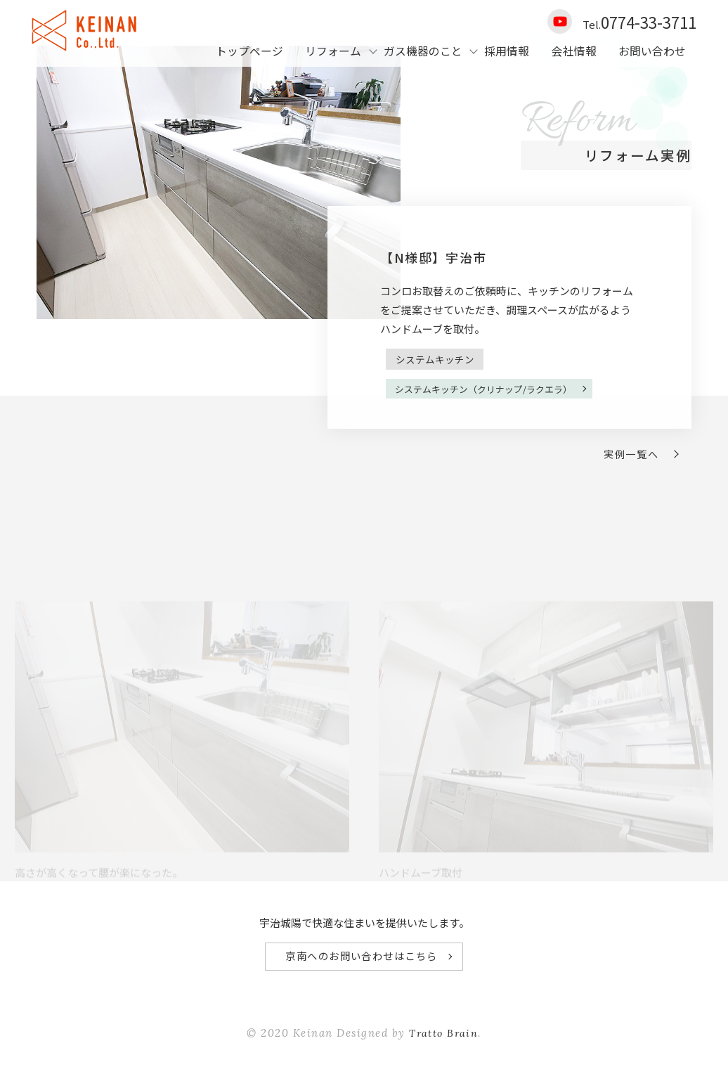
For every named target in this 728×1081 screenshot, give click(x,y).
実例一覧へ (627, 457)
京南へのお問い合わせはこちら (361, 961)
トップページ (249, 51)
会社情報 (574, 51)
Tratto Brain (444, 1040)
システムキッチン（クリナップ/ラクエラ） (491, 429)
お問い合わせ (652, 51)
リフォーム (333, 51)
